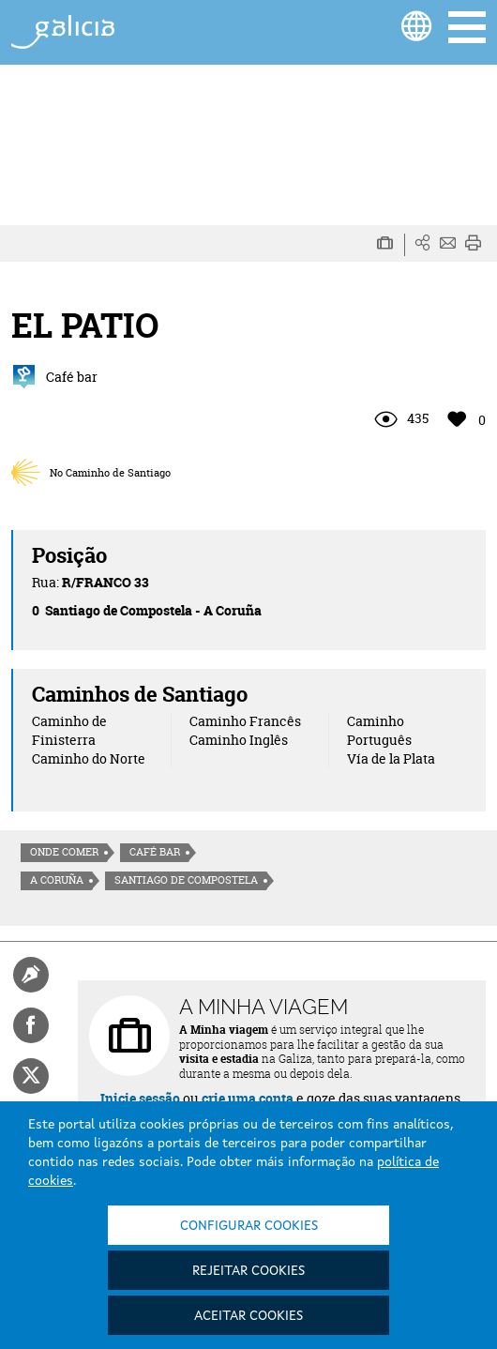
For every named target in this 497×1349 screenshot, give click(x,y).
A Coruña (56, 879)
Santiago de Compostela (186, 879)
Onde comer (64, 851)
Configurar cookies (249, 1226)
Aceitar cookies (248, 1316)
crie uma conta (248, 1098)
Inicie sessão (140, 1098)
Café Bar (154, 851)
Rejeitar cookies (248, 1271)
